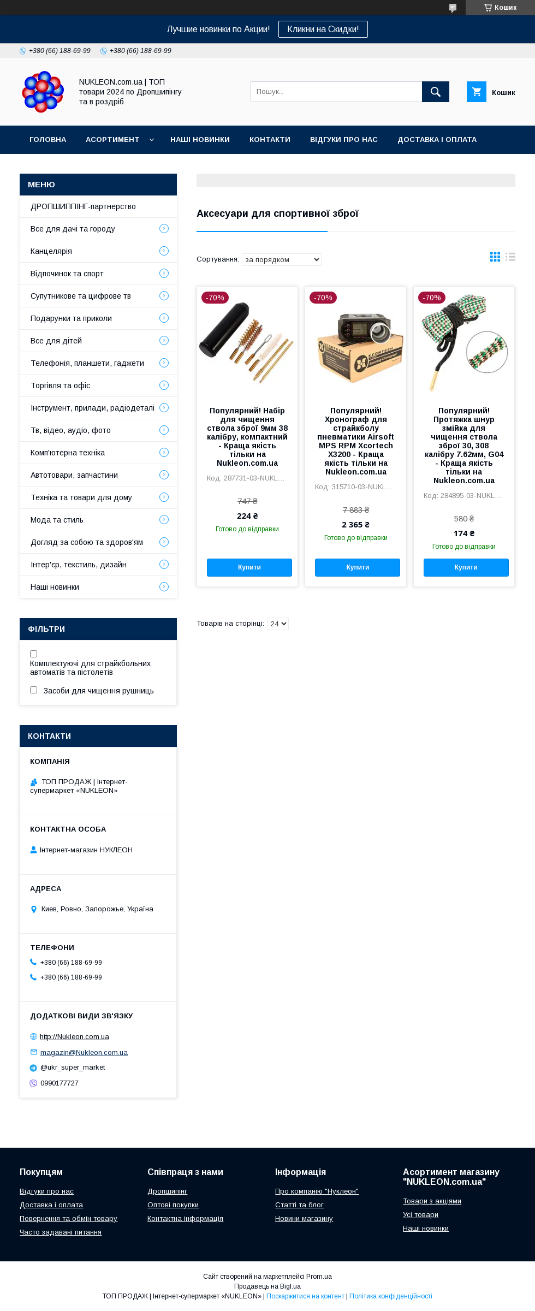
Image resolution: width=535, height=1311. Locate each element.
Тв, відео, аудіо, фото (71, 430)
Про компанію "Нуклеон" (317, 1191)
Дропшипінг (167, 1191)
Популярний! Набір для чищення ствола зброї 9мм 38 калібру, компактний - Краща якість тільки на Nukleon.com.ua (247, 436)
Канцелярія (51, 251)
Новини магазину (304, 1218)
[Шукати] (435, 91)
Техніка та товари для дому (81, 497)
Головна (47, 139)
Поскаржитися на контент (305, 1296)
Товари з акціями (432, 1201)
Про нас (46, 168)
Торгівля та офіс (60, 385)
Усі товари (420, 1215)
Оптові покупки (173, 1205)
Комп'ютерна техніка (68, 452)
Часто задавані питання (61, 1232)
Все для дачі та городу (73, 228)
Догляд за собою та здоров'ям (87, 542)
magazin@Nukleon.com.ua (84, 1052)
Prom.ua (319, 1276)
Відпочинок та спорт (67, 273)
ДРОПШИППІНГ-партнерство (83, 206)
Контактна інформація (185, 1218)
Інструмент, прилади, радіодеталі (92, 408)
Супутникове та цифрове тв (81, 296)
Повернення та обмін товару (68, 1218)
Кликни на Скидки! (323, 29)
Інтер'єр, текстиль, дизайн (79, 564)
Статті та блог (299, 1205)
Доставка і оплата (437, 139)
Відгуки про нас (344, 139)
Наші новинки (200, 139)
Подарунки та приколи (71, 318)
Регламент (158, 168)
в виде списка (510, 259)
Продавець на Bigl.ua (267, 1286)
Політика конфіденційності (390, 1296)
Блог (94, 168)
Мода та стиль (57, 519)
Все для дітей (56, 340)
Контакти (269, 139)
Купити (249, 567)
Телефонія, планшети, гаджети (87, 363)
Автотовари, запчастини (74, 475)
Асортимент (113, 139)
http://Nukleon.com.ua (74, 1037)
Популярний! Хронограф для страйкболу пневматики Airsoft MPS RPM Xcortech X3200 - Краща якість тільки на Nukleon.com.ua (355, 441)
